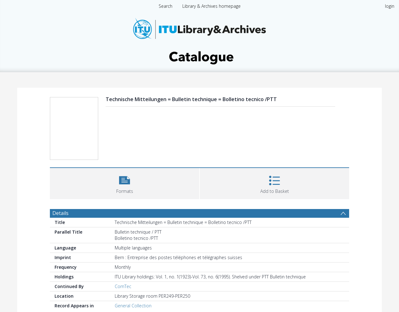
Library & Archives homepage (211, 6)
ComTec (123, 286)
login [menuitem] (389, 6)
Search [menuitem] (165, 6)
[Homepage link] (199, 39)
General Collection (133, 306)
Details (60, 213)
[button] (124, 183)
